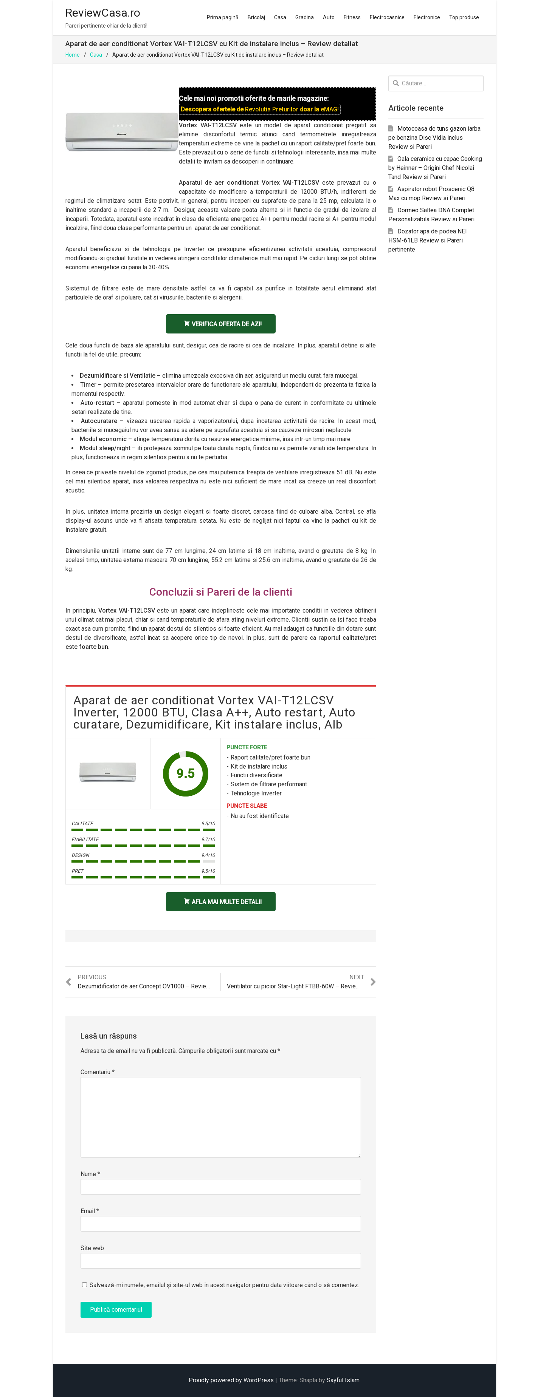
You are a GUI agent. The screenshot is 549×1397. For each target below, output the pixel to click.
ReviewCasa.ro (102, 12)
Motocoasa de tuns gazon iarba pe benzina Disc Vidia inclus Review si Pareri (434, 137)
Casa (280, 17)
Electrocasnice (387, 17)
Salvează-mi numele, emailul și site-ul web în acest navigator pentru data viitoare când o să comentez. (224, 1285)
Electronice (427, 17)
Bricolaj (256, 17)
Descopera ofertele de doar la (260, 109)
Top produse (464, 17)
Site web (92, 1248)
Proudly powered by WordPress (231, 1380)
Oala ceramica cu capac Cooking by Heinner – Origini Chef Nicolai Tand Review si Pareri (435, 168)
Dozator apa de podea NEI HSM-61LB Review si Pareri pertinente (427, 240)
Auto (329, 17)
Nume (90, 1174)
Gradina (304, 17)
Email (90, 1211)
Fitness (352, 17)
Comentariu (98, 1072)
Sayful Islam (343, 1380)
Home (72, 55)
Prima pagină (223, 17)
